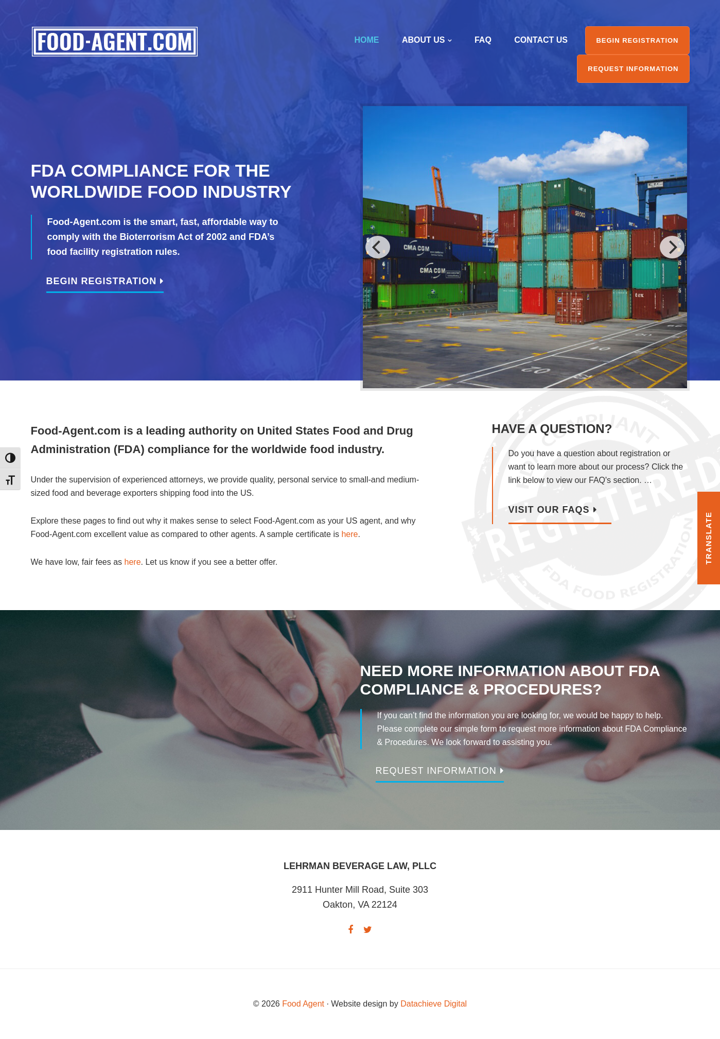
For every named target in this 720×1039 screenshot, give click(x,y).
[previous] (377, 247)
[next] (672, 247)
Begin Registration (101, 281)
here (349, 534)
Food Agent (115, 42)
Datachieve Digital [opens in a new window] (433, 1003)
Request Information (436, 771)
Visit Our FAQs (549, 510)
